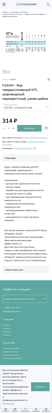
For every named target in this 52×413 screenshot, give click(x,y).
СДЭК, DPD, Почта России (35, 137)
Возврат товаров (10, 352)
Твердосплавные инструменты (35, 14)
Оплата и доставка (11, 348)
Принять (40, 386)
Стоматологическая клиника (12, 14)
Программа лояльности (13, 358)
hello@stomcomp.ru (12, 311)
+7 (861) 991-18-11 (12, 307)
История (6, 325)
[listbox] (26, 107)
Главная (5, 12)
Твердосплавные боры (9, 16)
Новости (6, 328)
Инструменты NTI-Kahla (19, 12)
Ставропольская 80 (25, 148)
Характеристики (14, 269)
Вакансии (7, 332)
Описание (10, 158)
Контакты (7, 335)
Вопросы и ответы (10, 355)
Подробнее (8, 403)
